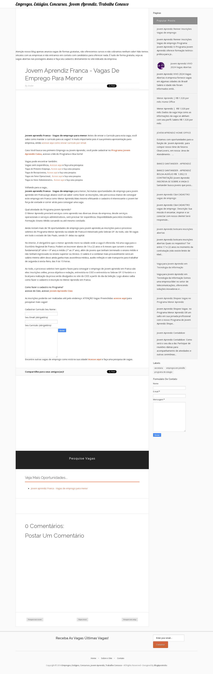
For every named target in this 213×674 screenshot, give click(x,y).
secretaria (158, 368)
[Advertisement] (82, 29)
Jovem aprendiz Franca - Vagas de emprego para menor (59, 488)
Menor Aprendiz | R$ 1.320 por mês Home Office (173, 100)
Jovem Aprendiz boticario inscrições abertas (175, 231)
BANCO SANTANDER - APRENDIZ (174, 163)
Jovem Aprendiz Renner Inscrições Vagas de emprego (174, 30)
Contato (120, 658)
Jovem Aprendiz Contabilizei (171, 332)
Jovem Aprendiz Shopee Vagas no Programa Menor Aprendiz (174, 300)
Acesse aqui (56, 165)
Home (93, 658)
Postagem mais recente (35, 619)
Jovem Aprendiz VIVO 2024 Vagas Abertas (181, 65)
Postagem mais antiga (129, 619)
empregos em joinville (175, 368)
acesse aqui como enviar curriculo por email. (64, 142)
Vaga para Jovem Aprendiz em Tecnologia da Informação (172, 265)
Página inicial (82, 619)
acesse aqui (120, 298)
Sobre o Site (106, 658)
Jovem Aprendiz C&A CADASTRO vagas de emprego (173, 196)
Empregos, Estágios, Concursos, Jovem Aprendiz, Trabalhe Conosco (72, 4)
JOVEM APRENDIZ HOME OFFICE (174, 132)
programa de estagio (163, 372)
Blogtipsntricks (160, 665)
